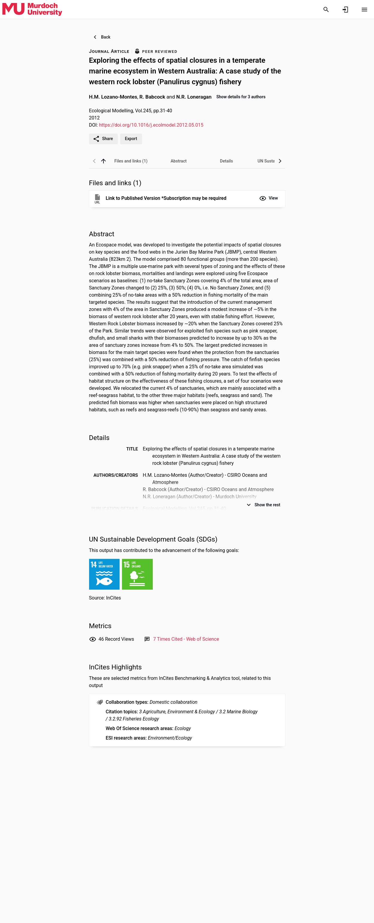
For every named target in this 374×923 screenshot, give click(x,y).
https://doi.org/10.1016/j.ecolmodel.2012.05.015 (151, 125)
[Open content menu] (364, 9)
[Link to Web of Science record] (186, 639)
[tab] (131, 161)
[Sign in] (345, 9)
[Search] (326, 9)
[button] (268, 198)
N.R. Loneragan (193, 96)
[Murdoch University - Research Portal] (32, 9)
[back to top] (103, 161)
